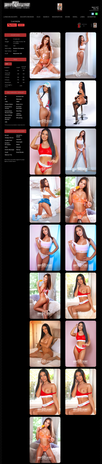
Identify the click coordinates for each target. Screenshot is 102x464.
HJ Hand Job (19, 96)
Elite (6, 147)
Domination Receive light (9, 111)
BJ (5, 99)
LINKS (82, 17)
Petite (18, 144)
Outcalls (18, 139)
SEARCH (46, 17)
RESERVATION (57, 17)
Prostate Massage (19, 107)
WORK (67, 17)
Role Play (19, 111)
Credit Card (8, 140)
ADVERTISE (91, 17)
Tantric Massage (19, 114)
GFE (6, 122)
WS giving (19, 117)
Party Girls (19, 104)
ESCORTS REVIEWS (27, 17)
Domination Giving (8, 107)
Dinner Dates (9, 104)
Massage (19, 99)
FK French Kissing (8, 118)
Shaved (18, 147)
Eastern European (18, 48)
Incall (6, 152)
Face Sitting (8, 115)
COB (6, 101)
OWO (17, 101)
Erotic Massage (9, 149)
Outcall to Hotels (19, 136)
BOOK (21, 25)
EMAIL (75, 17)
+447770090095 (94, 10)
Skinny (18, 149)
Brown (7, 135)
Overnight (19, 142)
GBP (6, 63)
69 (5, 96)
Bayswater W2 (17, 53)
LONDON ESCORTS (10, 17)
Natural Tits (8, 154)
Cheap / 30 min (9, 137)
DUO (38, 17)
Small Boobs (20, 152)
